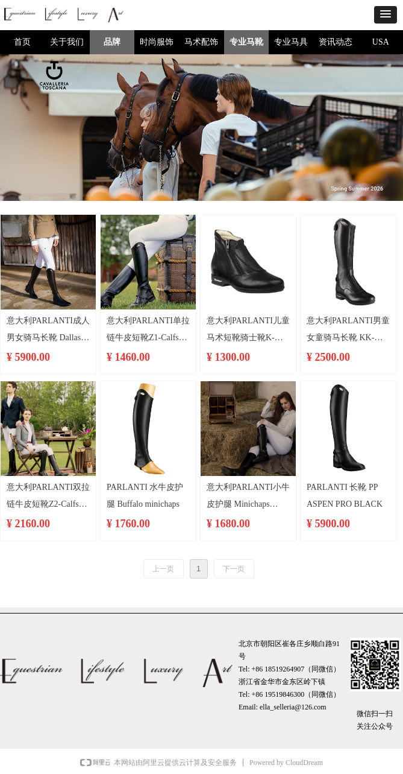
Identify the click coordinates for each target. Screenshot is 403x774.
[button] (385, 15)
